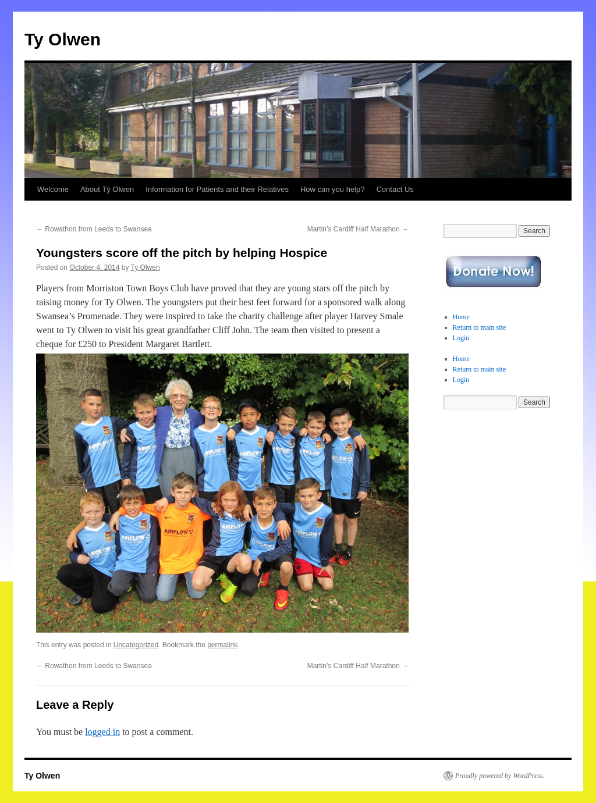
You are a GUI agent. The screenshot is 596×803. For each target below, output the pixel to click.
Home (461, 317)
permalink (222, 645)
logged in (102, 732)
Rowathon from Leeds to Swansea (94, 229)
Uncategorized (135, 645)
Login (461, 338)
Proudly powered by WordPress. (500, 776)
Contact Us (394, 189)
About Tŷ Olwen (107, 189)
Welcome (53, 189)
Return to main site (479, 327)
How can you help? (332, 189)
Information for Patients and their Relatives (217, 189)
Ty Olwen (62, 39)
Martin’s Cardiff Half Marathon (358, 229)
